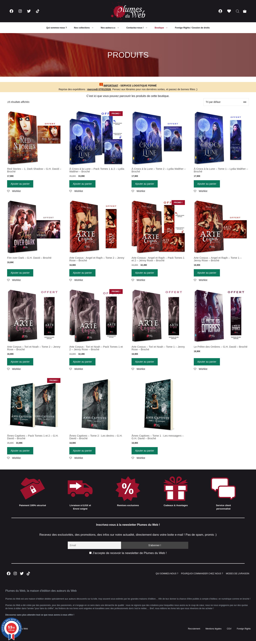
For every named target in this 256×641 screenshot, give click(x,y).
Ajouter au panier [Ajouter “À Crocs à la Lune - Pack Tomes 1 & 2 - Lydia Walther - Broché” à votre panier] (82, 183)
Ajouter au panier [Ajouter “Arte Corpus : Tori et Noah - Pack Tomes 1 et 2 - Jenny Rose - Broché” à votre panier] (82, 361)
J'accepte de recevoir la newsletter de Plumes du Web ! (128, 553)
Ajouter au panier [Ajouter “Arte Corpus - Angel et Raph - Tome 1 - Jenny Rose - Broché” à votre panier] (206, 272)
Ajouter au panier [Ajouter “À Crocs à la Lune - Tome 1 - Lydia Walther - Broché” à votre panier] (206, 183)
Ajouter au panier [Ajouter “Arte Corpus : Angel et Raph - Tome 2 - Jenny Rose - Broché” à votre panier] (82, 272)
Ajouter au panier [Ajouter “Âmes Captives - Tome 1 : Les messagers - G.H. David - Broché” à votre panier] (144, 450)
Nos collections (85, 27)
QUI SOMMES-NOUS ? (167, 573)
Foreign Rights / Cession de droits (192, 28)
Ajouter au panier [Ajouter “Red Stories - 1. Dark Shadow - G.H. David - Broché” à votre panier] (20, 183)
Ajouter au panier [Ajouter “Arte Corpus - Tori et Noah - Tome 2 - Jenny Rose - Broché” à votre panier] (20, 361)
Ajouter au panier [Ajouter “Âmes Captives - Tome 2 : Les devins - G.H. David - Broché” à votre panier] (82, 450)
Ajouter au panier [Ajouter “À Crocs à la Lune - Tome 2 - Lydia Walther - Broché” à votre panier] (144, 183)
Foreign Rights (244, 628)
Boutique (163, 27)
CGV (229, 628)
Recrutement (194, 628)
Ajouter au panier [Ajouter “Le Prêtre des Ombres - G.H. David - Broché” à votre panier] (206, 361)
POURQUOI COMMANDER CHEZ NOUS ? (202, 573)
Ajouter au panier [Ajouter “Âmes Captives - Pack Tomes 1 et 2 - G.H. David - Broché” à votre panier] (20, 450)
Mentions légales (214, 628)
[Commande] (226, 102)
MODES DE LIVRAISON (237, 573)
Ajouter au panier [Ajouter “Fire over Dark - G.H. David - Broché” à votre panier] (20, 272)
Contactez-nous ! (138, 27)
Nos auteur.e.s (112, 27)
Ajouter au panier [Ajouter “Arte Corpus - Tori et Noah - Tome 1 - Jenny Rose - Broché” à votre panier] (144, 361)
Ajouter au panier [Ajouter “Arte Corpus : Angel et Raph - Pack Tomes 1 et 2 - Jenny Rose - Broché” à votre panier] (144, 272)
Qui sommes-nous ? (56, 28)
